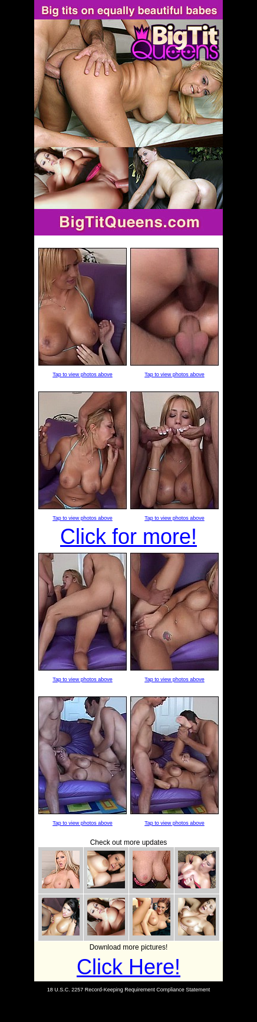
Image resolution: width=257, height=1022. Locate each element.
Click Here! (128, 967)
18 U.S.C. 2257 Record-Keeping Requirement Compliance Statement (128, 990)
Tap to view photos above (82, 374)
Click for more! (128, 537)
